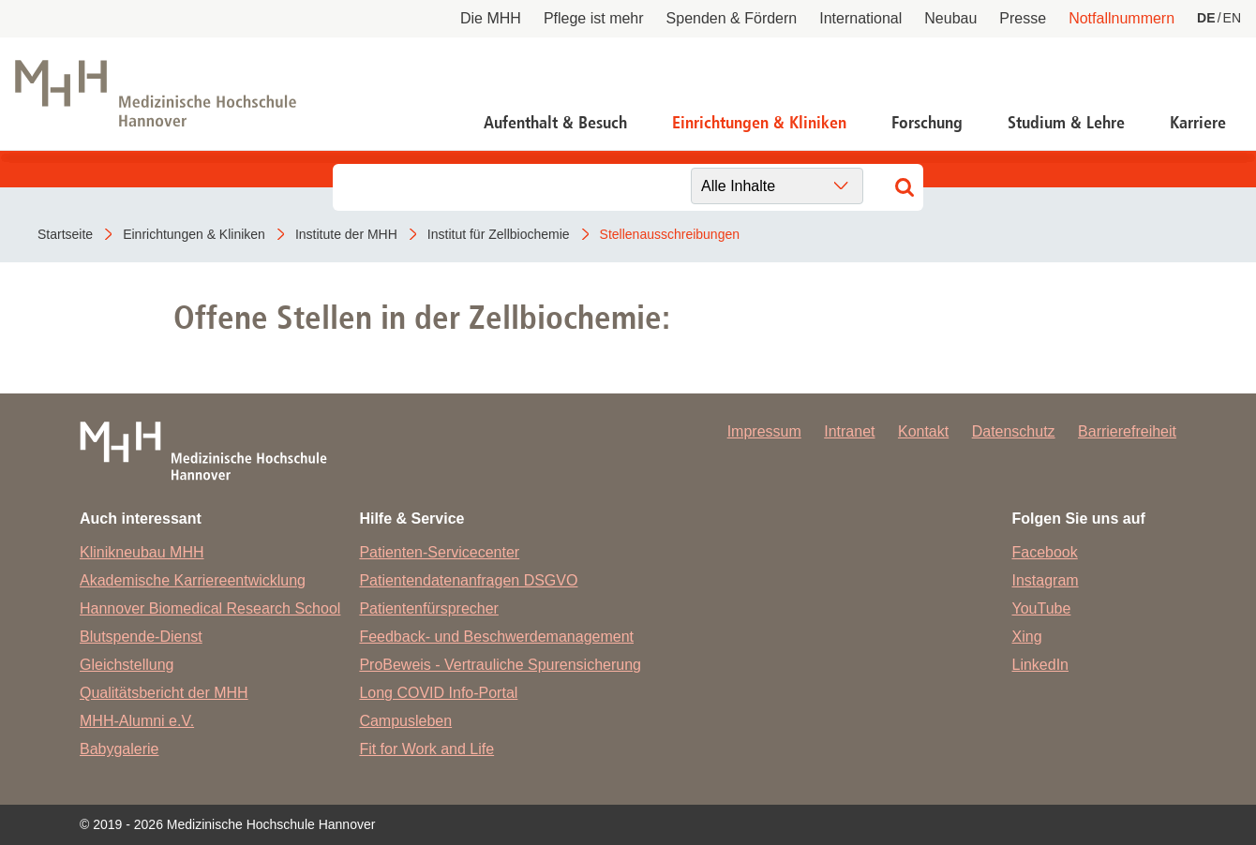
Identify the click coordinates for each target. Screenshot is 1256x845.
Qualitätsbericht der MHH (164, 693)
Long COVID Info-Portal (438, 693)
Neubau (950, 18)
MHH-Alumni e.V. (137, 721)
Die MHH (490, 18)
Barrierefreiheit (1127, 431)
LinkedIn (1040, 665)
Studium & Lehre (1066, 122)
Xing (1027, 637)
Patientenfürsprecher (429, 608)
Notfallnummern (1121, 18)
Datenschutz (1013, 431)
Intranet (849, 431)
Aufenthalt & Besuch (555, 122)
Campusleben (405, 721)
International (860, 18)
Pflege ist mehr (594, 18)
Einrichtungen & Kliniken (759, 122)
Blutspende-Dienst (141, 637)
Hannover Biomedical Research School (210, 608)
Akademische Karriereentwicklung (193, 580)
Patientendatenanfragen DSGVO (468, 580)
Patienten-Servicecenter (439, 552)
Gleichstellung (127, 665)
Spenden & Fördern (732, 18)
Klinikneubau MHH (142, 552)
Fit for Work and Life (426, 749)
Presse (1022, 18)
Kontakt (923, 431)
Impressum (764, 431)
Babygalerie (119, 749)
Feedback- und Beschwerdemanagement (496, 637)
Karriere (1198, 122)
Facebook (1045, 552)
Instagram (1045, 580)
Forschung (927, 122)
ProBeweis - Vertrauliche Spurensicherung (500, 665)
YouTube (1041, 608)
